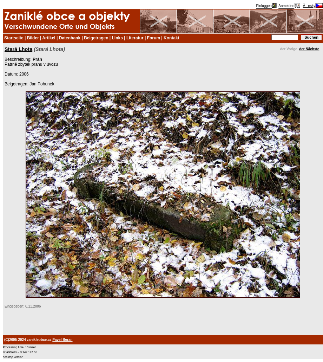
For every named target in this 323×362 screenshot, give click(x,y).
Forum (153, 37)
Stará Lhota (18, 49)
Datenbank (69, 37)
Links (117, 37)
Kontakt (171, 37)
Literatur (135, 37)
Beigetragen (96, 37)
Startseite (14, 37)
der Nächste (309, 49)
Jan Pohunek (41, 84)
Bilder (33, 37)
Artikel (48, 37)
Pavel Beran (62, 340)
